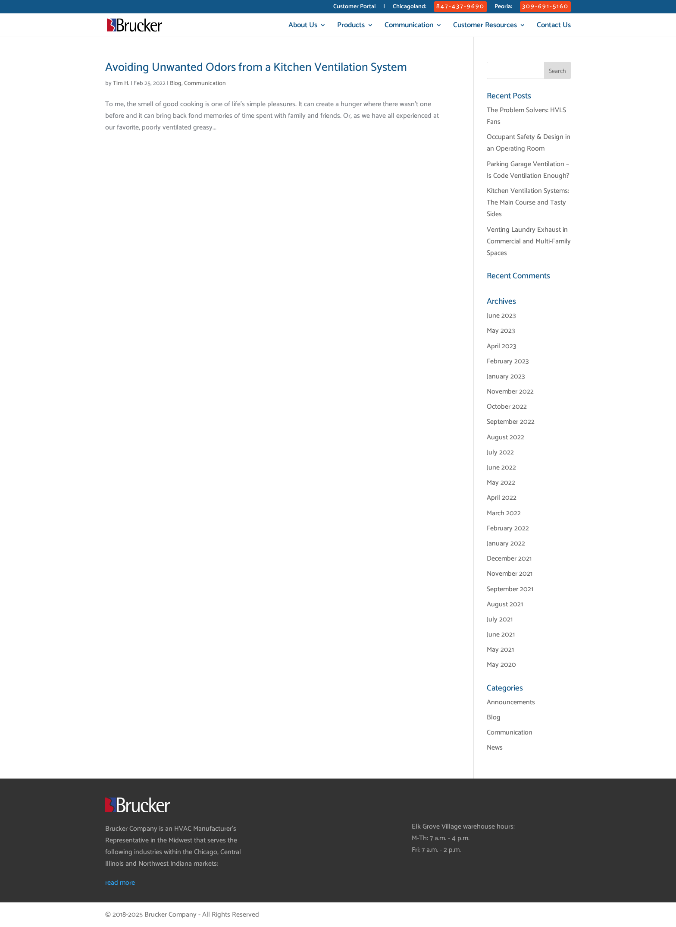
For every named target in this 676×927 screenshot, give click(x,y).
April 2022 (501, 498)
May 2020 (501, 665)
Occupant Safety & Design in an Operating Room (528, 142)
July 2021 (500, 619)
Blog (176, 83)
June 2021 (501, 634)
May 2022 (501, 483)
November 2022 (510, 391)
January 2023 (506, 376)
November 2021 (509, 574)
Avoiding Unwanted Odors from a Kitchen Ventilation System (256, 67)
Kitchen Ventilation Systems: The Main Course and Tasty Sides (528, 202)
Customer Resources (485, 26)
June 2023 (501, 316)
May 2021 (500, 650)
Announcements (511, 702)
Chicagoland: (409, 7)
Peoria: (503, 7)
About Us (302, 26)
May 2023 (501, 331)
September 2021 (510, 589)
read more (120, 883)
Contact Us (554, 26)
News (495, 748)
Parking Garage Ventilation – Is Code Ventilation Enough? (528, 170)
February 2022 (508, 528)
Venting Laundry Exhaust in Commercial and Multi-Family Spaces (529, 241)
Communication (409, 26)
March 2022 (504, 513)
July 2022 (500, 452)
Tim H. (121, 83)
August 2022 (505, 437)
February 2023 (508, 361)
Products (351, 26)
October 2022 (507, 407)
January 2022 (506, 543)
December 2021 (509, 558)
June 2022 (501, 467)
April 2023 (501, 346)
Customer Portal (354, 7)
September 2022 (511, 422)
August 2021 (505, 604)
